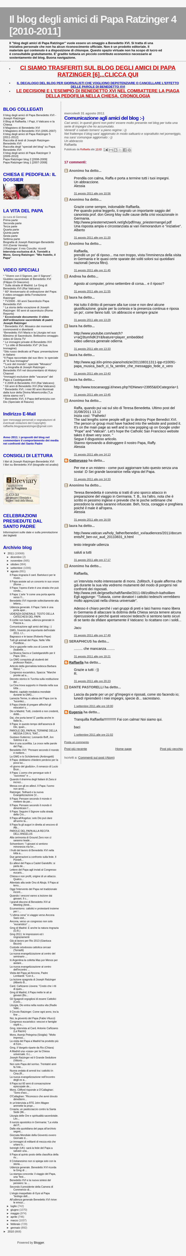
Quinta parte (11, 232)
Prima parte (10, 220)
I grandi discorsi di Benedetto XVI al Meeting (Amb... (30, 903)
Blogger (39, 1242)
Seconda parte (12, 223)
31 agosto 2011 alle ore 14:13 (92, 454)
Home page (123, 749)
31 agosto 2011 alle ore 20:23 (92, 681)
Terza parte (10, 226)
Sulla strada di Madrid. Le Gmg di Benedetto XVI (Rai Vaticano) (25, 287)
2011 (11, 553)
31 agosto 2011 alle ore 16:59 (92, 519)
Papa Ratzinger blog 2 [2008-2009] (25, 159)
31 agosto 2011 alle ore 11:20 (92, 237)
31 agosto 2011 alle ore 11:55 (92, 291)
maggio (15, 1213)
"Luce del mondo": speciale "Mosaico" (28, 364)
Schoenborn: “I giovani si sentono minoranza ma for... (29, 845)
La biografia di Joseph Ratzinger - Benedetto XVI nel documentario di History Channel (30, 370)
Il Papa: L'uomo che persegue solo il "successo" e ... (30, 774)
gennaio (16, 1227)
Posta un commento (76, 742)
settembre (17, 567)
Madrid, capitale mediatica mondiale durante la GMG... (30, 693)
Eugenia (76, 712)
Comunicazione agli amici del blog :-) (31, 626)
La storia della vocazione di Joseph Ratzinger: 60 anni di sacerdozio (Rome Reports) (28, 310)
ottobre (15, 564)
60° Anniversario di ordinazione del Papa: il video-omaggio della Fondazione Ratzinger (30, 294)
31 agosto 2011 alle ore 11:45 (92, 270)
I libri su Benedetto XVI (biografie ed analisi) (30, 464)
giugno (15, 1209)
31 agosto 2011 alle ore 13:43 (92, 373)
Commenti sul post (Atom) (96, 757)
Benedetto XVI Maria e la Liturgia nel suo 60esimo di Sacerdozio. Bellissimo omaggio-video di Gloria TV (31, 335)
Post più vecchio (171, 749)
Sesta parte (10, 235)
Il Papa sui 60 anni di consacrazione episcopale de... (30, 1085)
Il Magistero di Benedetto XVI (21, 127)
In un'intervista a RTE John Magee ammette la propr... (29, 1104)
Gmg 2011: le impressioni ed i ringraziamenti (27, 935)
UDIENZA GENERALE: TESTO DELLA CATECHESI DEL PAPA (32, 615)
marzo (15, 1220)
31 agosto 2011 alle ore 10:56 (92, 193)
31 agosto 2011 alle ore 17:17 (92, 559)
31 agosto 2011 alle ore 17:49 (92, 635)
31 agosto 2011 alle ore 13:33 (92, 348)
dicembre (17, 557)
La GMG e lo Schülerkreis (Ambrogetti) (32, 756)
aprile (14, 1216)
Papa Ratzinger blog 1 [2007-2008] (25, 162)
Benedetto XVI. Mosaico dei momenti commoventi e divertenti (27, 328)
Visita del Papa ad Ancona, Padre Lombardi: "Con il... (29, 974)
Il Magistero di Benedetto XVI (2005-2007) (29, 130)
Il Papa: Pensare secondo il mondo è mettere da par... (31, 800)
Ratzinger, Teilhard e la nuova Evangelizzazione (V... (26, 793)
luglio (14, 1206)
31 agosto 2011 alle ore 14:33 (92, 479)
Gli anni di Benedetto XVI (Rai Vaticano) (30, 386)
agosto (15, 571)
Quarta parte (11, 229)
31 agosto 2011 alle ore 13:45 (92, 394)
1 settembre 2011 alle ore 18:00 (93, 706)
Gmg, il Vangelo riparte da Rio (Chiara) (32, 1047)
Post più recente (75, 749)
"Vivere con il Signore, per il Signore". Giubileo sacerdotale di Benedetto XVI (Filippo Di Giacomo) (27, 279)
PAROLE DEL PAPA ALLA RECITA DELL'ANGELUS (29, 832)
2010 (11, 1231)
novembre (17, 560)
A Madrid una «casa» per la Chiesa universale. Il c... (30, 1053)
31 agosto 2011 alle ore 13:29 (92, 319)
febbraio (16, 1224)
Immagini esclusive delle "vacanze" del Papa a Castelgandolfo (28, 378)
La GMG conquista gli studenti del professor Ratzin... (29, 661)
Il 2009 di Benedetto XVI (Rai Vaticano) (29, 382)
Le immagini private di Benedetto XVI (28, 341)
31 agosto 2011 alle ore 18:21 (92, 656)
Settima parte (11, 238)
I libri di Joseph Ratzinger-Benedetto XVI (28, 461)
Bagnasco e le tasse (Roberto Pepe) (30, 636)
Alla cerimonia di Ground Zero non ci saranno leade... (30, 839)
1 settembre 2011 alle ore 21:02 (93, 734)
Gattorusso (78, 460)
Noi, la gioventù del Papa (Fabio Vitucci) (32, 1018)
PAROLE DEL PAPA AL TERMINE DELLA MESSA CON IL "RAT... (33, 732)
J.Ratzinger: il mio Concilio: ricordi (24, 248)
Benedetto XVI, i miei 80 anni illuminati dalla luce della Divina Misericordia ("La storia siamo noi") (28, 392)
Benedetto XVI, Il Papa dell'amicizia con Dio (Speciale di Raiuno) (29, 400)
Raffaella (76, 662)
